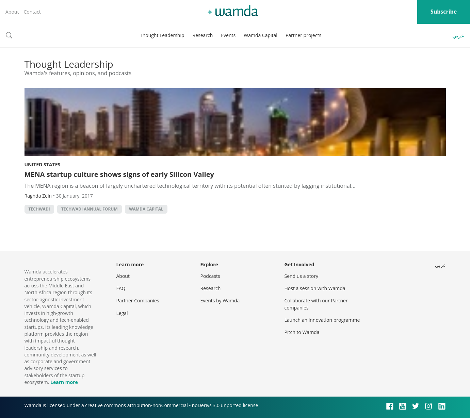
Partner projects (303, 35)
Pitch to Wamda (302, 332)
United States (43, 164)
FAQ (121, 288)
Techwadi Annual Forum (89, 209)
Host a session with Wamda (315, 288)
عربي (458, 35)
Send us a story (301, 276)
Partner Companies (137, 300)
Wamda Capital (260, 35)
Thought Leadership (162, 35)
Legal (122, 313)
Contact (31, 12)
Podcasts (210, 276)
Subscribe (444, 11)
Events (228, 35)
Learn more (64, 382)
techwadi (39, 209)
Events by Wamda (220, 300)
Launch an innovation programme (322, 320)
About (12, 12)
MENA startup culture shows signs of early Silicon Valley (119, 174)
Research (203, 35)
